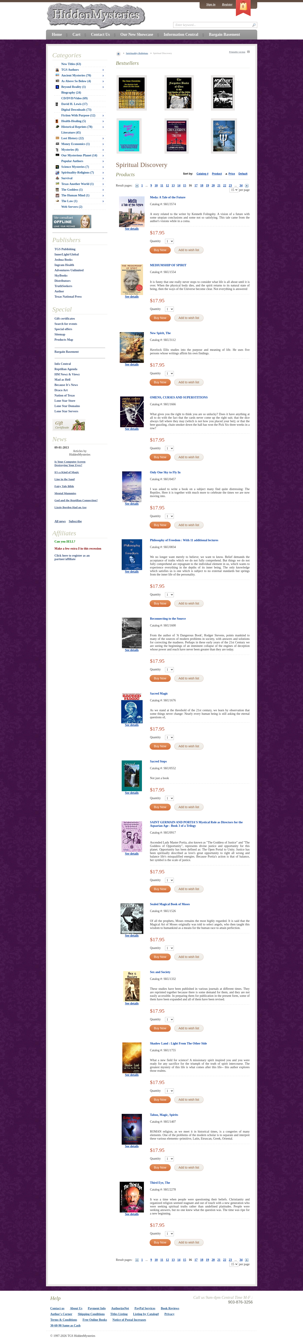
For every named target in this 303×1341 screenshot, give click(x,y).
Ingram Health (64, 265)
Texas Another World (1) (75, 184)
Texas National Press (68, 296)
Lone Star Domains (67, 406)
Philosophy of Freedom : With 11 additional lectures (184, 540)
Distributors (63, 280)
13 (173, 185)
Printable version (237, 52)
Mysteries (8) (67, 150)
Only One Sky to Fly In (165, 472)
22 (224, 185)
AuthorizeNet (120, 1308)
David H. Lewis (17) (72, 104)
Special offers (63, 329)
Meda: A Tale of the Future (167, 197)
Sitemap (60, 334)
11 (161, 185)
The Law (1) (66, 201)
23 (230, 185)
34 (240, 185)
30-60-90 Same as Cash (65, 1325)
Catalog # (202, 173)
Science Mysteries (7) (72, 167)
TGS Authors (67, 70)
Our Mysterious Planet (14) (76, 155)
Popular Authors (72, 161)
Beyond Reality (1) (71, 87)
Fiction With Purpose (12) (78, 115)
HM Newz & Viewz (67, 374)
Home (57, 34)
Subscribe (75, 521)
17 (196, 185)
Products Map (64, 339)
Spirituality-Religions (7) (75, 172)
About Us (76, 1308)
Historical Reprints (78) (74, 126)
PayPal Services (144, 1308)
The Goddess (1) (69, 190)
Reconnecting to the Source (168, 618)
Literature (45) (71, 132)
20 (213, 185)
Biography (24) (71, 92)
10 (156, 185)
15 (184, 185)
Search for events (66, 324)
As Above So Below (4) (73, 81)
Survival (64, 178)
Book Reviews (170, 1308)
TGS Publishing (65, 249)
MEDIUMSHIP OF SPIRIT (168, 265)
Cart (76, 34)
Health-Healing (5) (71, 121)
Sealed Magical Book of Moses (170, 904)
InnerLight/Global (67, 254)
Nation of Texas (65, 395)
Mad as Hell (62, 379)
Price (231, 173)
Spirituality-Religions (137, 53)
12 (167, 185)
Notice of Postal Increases (129, 1319)
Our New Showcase (136, 34)
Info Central (63, 364)
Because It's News (66, 385)
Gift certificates (65, 318)
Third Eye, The (160, 1182)
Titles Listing (119, 1314)
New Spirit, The (160, 333)
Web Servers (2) (72, 206)
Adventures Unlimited (69, 270)
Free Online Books (95, 1319)
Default (243, 173)
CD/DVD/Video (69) (74, 98)
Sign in (210, 4)
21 (218, 185)
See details (132, 228)
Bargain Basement (67, 351)
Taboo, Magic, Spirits (164, 1115)
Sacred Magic (159, 693)
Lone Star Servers (66, 411)
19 (207, 185)
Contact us (57, 1308)
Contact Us (100, 34)
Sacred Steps (158, 761)
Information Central (181, 34)
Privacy (169, 1314)
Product (217, 173)
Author (59, 291)
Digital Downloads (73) (76, 109)
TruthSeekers (63, 286)
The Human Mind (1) (73, 195)
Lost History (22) (70, 138)
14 (178, 185)
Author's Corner (61, 1314)
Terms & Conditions (63, 1319)
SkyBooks (61, 275)
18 (201, 185)
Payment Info (97, 1308)
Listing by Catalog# (146, 1314)
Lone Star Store (65, 400)
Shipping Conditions (91, 1314)
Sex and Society (160, 972)
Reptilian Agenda (66, 369)
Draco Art (61, 390)
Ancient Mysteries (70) (73, 75)
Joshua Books (64, 259)
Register (227, 4)
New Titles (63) (71, 64)
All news (60, 521)
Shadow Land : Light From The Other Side (178, 1043)
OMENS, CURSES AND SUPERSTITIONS (179, 397)
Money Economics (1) (73, 144)
